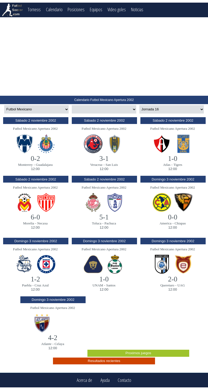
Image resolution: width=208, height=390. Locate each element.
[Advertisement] (104, 56)
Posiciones (76, 9)
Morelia (28, 223)
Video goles (117, 9)
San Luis (112, 165)
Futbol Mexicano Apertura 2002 (35, 129)
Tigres (178, 165)
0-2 (35, 158)
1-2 (35, 279)
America (165, 223)
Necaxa (42, 223)
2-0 (172, 279)
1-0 (172, 158)
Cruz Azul (41, 285)
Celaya (59, 344)
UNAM (97, 285)
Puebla (26, 285)
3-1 (104, 158)
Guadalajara (44, 165)
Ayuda (105, 380)
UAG (181, 285)
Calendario (54, 9)
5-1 (104, 217)
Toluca (96, 223)
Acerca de (84, 380)
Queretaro (167, 285)
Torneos (34, 9)
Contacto (124, 380)
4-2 (52, 338)
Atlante (46, 344)
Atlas (166, 165)
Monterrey (25, 165)
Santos (111, 285)
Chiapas (180, 223)
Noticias (137, 9)
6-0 (35, 217)
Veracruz (96, 165)
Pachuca (110, 223)
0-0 (172, 217)
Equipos (96, 9)
